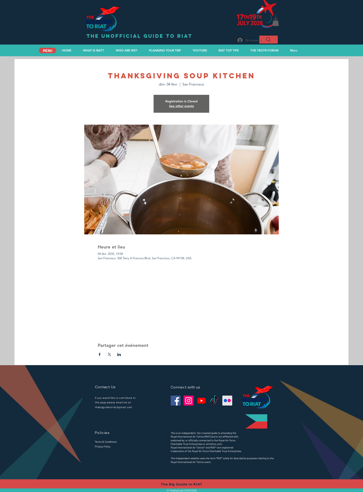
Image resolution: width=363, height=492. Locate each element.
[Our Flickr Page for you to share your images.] (227, 401)
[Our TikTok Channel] (214, 401)
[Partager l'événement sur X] (109, 354)
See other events (181, 106)
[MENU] (47, 50)
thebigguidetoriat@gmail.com (113, 407)
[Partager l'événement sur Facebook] (100, 354)
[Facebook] (176, 401)
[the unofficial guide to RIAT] (139, 36)
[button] (275, 22)
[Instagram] (189, 401)
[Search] (268, 40)
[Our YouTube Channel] (201, 401)
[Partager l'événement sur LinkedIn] (119, 354)
